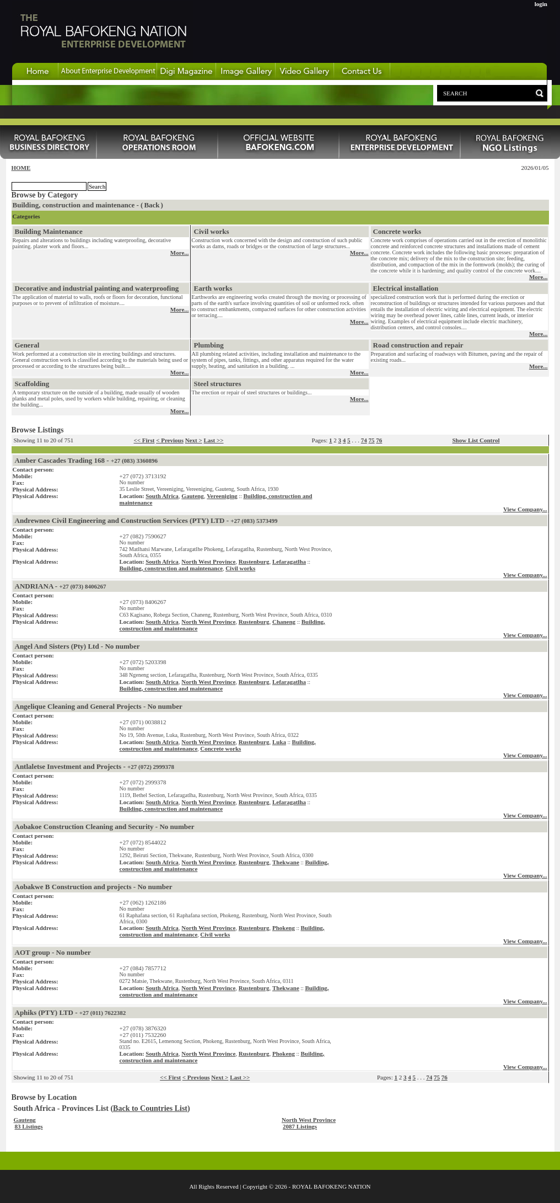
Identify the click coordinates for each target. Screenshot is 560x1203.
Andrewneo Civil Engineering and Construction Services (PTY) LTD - (146, 520)
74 (364, 440)
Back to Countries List (150, 1108)
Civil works (211, 231)
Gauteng (192, 496)
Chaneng (283, 621)
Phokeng (283, 927)
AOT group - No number (53, 952)
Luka (279, 742)
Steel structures (217, 383)
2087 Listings (300, 1126)
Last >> (213, 440)
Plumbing (209, 345)
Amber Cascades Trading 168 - (86, 460)
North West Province (208, 561)
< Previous (170, 440)
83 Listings (29, 1126)
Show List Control (475, 440)
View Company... (525, 509)
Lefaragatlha (289, 561)
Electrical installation (406, 288)
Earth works (213, 288)
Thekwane (285, 862)
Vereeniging (222, 496)
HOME (21, 167)
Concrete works (397, 231)
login (541, 4)
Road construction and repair (418, 345)
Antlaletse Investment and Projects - (95, 766)
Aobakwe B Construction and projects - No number (94, 887)
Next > (193, 440)
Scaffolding (32, 383)
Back (151, 205)
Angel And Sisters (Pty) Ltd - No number (77, 646)
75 (372, 440)
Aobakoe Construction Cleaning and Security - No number (105, 826)
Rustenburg (254, 561)
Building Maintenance (49, 231)
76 (379, 440)
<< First (144, 440)
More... (179, 252)
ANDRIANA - (60, 586)
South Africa (162, 496)
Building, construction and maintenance (171, 568)
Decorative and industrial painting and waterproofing (97, 288)
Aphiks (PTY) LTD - (70, 1012)
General (27, 345)
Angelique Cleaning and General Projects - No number (98, 706)
